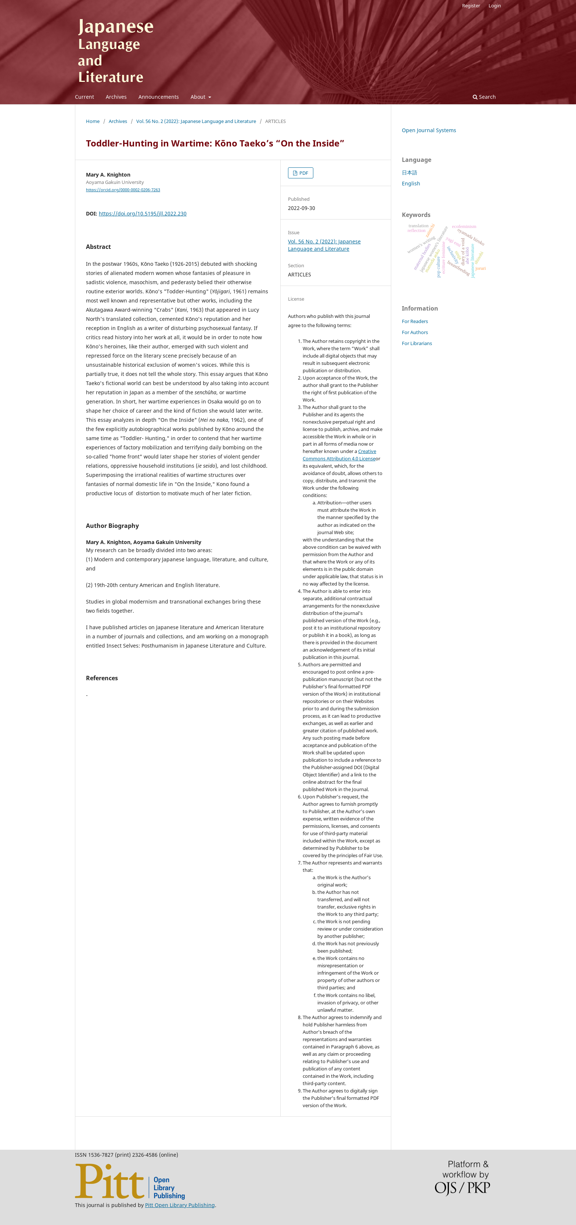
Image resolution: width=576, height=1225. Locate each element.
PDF (303, 173)
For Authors (415, 332)
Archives (116, 96)
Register (471, 5)
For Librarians (417, 343)
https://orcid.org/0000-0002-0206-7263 (123, 189)
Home (93, 121)
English (411, 183)
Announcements (158, 96)
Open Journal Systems (429, 130)
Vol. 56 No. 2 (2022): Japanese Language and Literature (196, 121)
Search (484, 96)
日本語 (409, 172)
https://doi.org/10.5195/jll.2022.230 (143, 213)
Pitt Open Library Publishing (180, 1205)
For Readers (415, 321)
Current (84, 96)
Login (495, 5)
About (199, 96)
